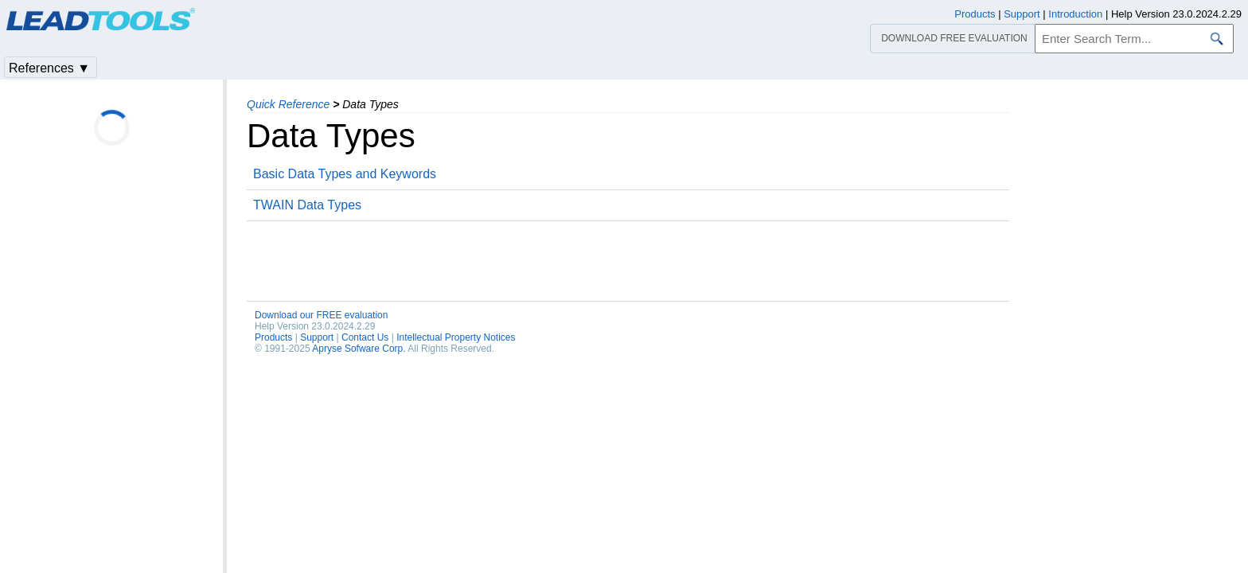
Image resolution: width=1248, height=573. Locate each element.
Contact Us (364, 337)
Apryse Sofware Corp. (358, 348)
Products (273, 337)
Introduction (1075, 14)
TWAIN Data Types (307, 205)
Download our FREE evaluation (321, 315)
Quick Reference (288, 104)
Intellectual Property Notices (455, 337)
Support (316, 337)
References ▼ (49, 68)
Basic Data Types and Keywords (344, 174)
